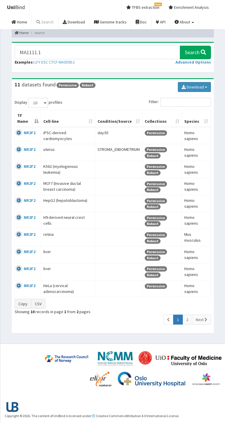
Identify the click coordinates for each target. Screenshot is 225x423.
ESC (44, 62)
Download (194, 87)
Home (21, 32)
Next (201, 319)
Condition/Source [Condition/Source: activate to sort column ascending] (115, 121)
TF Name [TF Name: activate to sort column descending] (22, 118)
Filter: (180, 102)
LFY (37, 62)
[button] (193, 62)
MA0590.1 (67, 62)
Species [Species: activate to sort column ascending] (191, 121)
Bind (16, 7)
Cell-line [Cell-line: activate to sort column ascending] (51, 121)
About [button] (184, 22)
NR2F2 (29, 132)
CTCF (53, 62)
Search (195, 52)
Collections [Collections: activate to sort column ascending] (156, 121)
